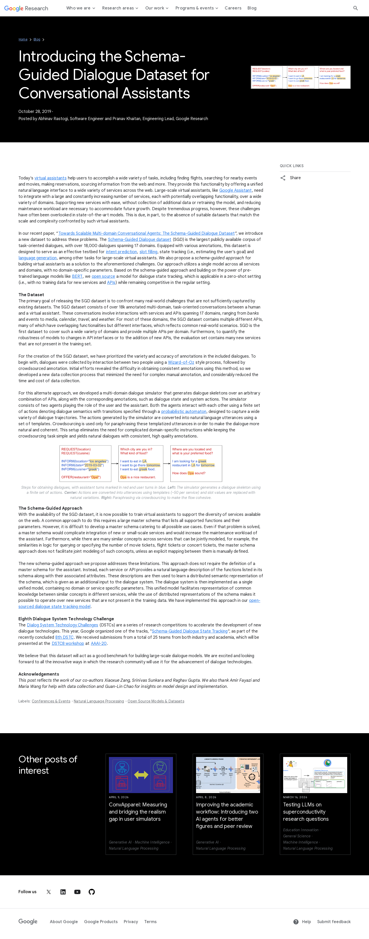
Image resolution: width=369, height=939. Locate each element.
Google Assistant (235, 190)
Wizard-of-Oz (181, 362)
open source (103, 276)
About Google (64, 921)
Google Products (101, 921)
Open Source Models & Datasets (156, 701)
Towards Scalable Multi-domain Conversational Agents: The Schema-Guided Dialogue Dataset (146, 233)
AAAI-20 (99, 643)
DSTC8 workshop (68, 643)
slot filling (148, 251)
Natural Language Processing (99, 701)
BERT (77, 276)
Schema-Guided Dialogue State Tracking (190, 631)
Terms (150, 921)
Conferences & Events (51, 701)
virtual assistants (51, 178)
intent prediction (121, 251)
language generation (38, 258)
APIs (111, 282)
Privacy (131, 921)
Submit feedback (334, 921)
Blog (37, 39)
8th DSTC (64, 637)
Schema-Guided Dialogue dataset (139, 239)
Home (23, 39)
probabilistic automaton (183, 411)
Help (302, 922)
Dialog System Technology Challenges (62, 625)
